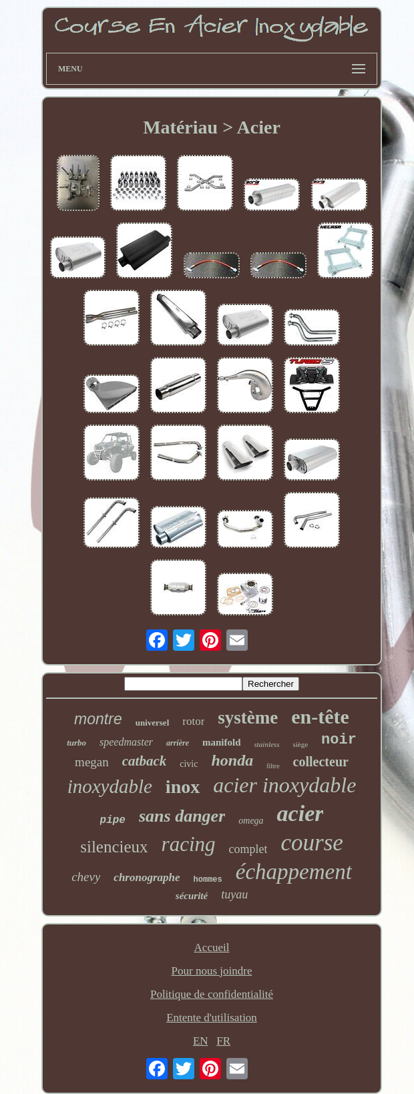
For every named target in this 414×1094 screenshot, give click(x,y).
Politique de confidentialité (211, 994)
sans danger (182, 816)
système (248, 718)
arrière (177, 743)
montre (98, 719)
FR (223, 1041)
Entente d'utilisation (211, 1017)
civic (189, 764)
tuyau (234, 894)
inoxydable (109, 786)
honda (232, 760)
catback (144, 761)
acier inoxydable (284, 785)
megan (92, 762)
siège (300, 744)
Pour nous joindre (212, 971)
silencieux (114, 847)
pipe (113, 820)
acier (300, 813)
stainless (267, 744)
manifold (221, 742)
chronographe (147, 877)
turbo (76, 743)
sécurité (192, 895)
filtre (272, 766)
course (311, 843)
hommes (208, 879)
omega (250, 821)
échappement (294, 872)
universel (153, 723)
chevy (85, 877)
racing (189, 844)
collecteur (321, 761)
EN (200, 1041)
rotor (193, 721)
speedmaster (126, 742)
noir (339, 740)
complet (248, 849)
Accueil (212, 947)
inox (183, 786)
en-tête (320, 717)
